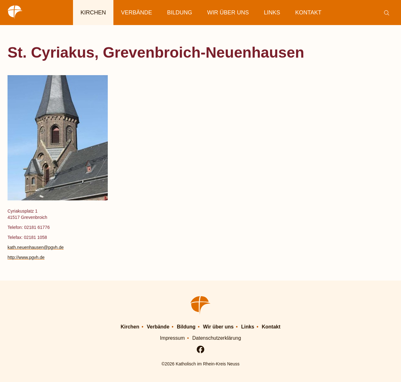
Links (272, 12)
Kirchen (93, 12)
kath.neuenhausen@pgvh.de (36, 247)
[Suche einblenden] (386, 13)
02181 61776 (37, 227)
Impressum (172, 338)
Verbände (136, 12)
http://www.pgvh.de (26, 257)
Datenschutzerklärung (216, 338)
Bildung (179, 12)
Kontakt (308, 12)
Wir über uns (228, 12)
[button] (267, 135)
